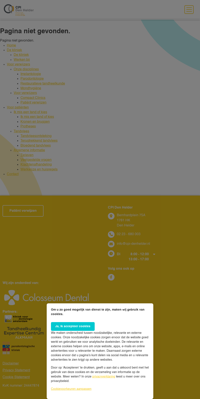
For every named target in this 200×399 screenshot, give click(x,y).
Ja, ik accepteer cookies (72, 326)
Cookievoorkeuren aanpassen (71, 388)
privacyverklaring (103, 376)
